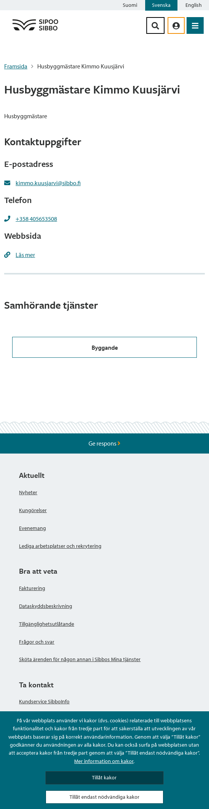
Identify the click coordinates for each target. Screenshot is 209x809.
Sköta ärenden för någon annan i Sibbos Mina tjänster (80, 659)
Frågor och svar (36, 641)
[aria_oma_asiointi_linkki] (176, 25)
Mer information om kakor (103, 761)
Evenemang (32, 528)
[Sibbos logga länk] (35, 30)
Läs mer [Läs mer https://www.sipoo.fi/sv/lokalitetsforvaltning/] (25, 255)
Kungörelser (33, 510)
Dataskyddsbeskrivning (45, 606)
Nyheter (28, 492)
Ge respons (104, 443)
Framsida (15, 66)
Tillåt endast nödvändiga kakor (104, 796)
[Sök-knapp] (155, 25)
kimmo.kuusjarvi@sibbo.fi (48, 183)
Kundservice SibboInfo (44, 701)
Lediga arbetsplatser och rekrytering (60, 546)
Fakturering (32, 588)
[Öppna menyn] (195, 25)
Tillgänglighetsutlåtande (46, 623)
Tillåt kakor (104, 777)
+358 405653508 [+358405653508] (36, 218)
